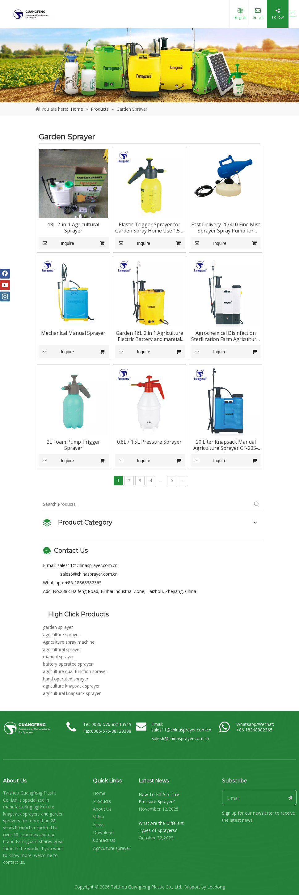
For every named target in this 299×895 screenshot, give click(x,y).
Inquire (56, 243)
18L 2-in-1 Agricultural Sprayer (73, 227)
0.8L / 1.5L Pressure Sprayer (149, 442)
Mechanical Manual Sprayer (73, 333)
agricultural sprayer (62, 649)
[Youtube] (5, 285)
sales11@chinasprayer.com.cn (87, 565)
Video (98, 817)
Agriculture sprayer (111, 848)
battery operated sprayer (68, 664)
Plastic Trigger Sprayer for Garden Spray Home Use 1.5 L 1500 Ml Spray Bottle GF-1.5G (149, 227)
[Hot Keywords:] (256, 504)
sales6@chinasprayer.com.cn (89, 574)
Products (102, 801)
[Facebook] (5, 274)
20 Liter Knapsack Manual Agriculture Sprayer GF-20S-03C (225, 445)
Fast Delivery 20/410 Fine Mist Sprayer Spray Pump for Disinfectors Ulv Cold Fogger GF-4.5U (225, 227)
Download (103, 832)
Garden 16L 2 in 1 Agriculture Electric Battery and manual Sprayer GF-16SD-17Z (149, 336)
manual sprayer (58, 656)
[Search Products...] (147, 504)
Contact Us (104, 840)
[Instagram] (5, 296)
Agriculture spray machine (69, 642)
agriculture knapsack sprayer (71, 686)
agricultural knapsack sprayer (72, 693)
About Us (102, 809)
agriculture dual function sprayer (75, 671)
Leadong (216, 887)
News (98, 825)
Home (99, 793)
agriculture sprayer (61, 634)
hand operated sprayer (65, 679)
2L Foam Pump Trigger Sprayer (73, 445)
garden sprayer (58, 627)
